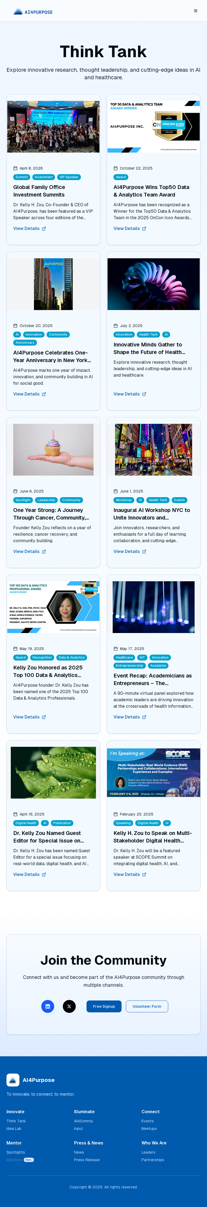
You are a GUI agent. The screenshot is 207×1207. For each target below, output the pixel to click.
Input (78, 1128)
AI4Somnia (83, 1121)
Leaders (149, 1152)
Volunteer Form (147, 1006)
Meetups (149, 1128)
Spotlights (15, 1152)
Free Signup (104, 1006)
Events (148, 1121)
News (79, 1152)
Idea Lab (13, 1128)
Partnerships (153, 1160)
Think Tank (16, 1121)
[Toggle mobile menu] (196, 10)
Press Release (87, 1160)
